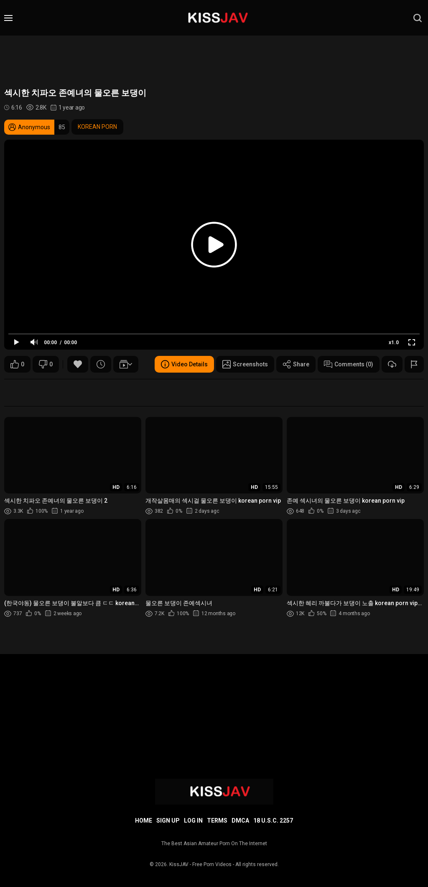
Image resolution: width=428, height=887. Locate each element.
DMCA (240, 820)
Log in (193, 820)
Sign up (168, 820)
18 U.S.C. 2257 (273, 820)
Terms (217, 820)
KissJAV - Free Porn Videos (200, 864)
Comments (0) (348, 364)
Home (143, 820)
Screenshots (245, 364)
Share (296, 364)
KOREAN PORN (97, 126)
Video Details (184, 364)
